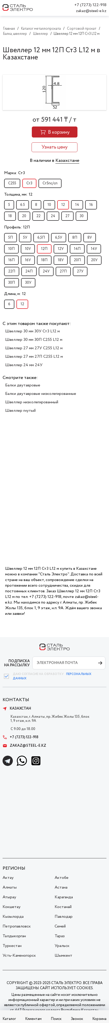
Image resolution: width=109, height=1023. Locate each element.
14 (77, 204)
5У (25, 237)
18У (61, 260)
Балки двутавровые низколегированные (40, 394)
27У (80, 271)
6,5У (58, 237)
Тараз (60, 936)
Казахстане (67, 160)
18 (10, 216)
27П (63, 271)
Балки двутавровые (22, 385)
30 (82, 216)
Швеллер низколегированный (31, 402)
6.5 (22, 204)
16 (91, 204)
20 (24, 216)
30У (28, 282)
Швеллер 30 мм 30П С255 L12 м (33, 340)
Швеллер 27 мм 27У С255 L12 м (34, 348)
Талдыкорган (14, 936)
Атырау (9, 897)
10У (28, 248)
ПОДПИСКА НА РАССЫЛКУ (17, 663)
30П (11, 282)
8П (74, 237)
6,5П (41, 237)
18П (44, 260)
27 (67, 216)
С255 (12, 183)
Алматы (10, 887)
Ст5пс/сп (50, 183)
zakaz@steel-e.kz (91, 11)
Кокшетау (12, 907)
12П (44, 248)
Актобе (61, 878)
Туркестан (12, 946)
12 (63, 204)
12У (61, 248)
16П (11, 260)
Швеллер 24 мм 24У (24, 365)
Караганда (64, 897)
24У (46, 271)
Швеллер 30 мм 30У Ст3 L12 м (32, 331)
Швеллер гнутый (20, 411)
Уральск (62, 946)
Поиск (56, 1018)
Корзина (99, 1018)
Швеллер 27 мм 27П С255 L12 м (34, 357)
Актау (8, 878)
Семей (60, 926)
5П (10, 237)
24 (53, 216)
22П (11, 271)
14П (77, 248)
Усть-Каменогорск (19, 955)
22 (38, 216)
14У (94, 248)
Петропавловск (17, 926)
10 (49, 204)
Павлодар (64, 917)
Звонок (77, 1018)
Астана (61, 887)
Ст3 (29, 183)
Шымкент (63, 955)
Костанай (63, 907)
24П (29, 271)
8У (89, 237)
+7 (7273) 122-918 (90, 5)
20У (94, 260)
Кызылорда (13, 917)
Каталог (9, 1018)
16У (28, 260)
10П (11, 248)
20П (77, 260)
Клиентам (33, 1018)
